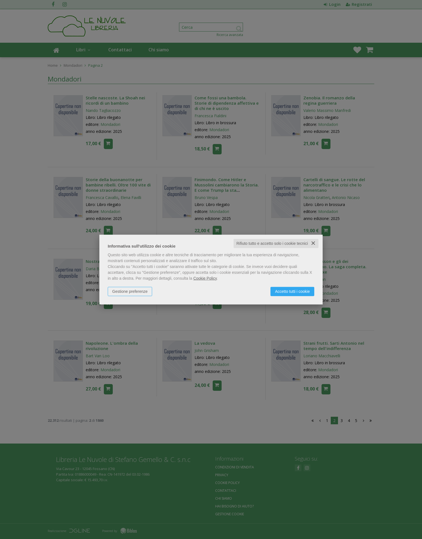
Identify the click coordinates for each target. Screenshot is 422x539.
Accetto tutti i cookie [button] (292, 291)
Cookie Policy (205, 278)
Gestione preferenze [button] (130, 291)
